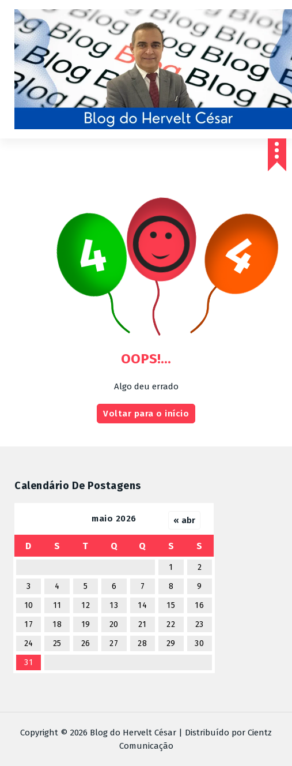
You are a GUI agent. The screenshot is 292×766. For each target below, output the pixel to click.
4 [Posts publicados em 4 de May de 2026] (57, 586)
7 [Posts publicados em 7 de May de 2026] (143, 586)
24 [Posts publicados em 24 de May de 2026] (28, 643)
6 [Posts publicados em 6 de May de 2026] (114, 586)
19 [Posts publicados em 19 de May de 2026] (85, 624)
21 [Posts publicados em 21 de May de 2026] (142, 624)
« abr (184, 520)
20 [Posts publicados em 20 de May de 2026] (114, 624)
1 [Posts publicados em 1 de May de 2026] (171, 567)
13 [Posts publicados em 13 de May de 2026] (113, 605)
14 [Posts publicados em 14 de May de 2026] (142, 605)
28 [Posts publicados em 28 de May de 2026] (142, 643)
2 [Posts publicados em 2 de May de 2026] (200, 567)
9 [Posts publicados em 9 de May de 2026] (199, 586)
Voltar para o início (146, 413)
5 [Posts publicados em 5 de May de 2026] (86, 586)
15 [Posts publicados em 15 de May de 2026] (170, 605)
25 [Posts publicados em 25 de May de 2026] (57, 643)
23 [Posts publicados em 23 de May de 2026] (199, 624)
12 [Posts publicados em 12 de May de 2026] (85, 605)
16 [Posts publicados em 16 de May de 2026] (199, 605)
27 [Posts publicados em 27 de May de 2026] (113, 643)
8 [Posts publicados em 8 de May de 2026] (171, 586)
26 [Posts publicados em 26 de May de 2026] (85, 643)
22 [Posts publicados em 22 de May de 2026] (170, 624)
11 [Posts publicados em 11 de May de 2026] (57, 605)
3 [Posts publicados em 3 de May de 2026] (28, 586)
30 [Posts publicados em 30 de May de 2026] (199, 643)
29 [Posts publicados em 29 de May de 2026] (171, 643)
